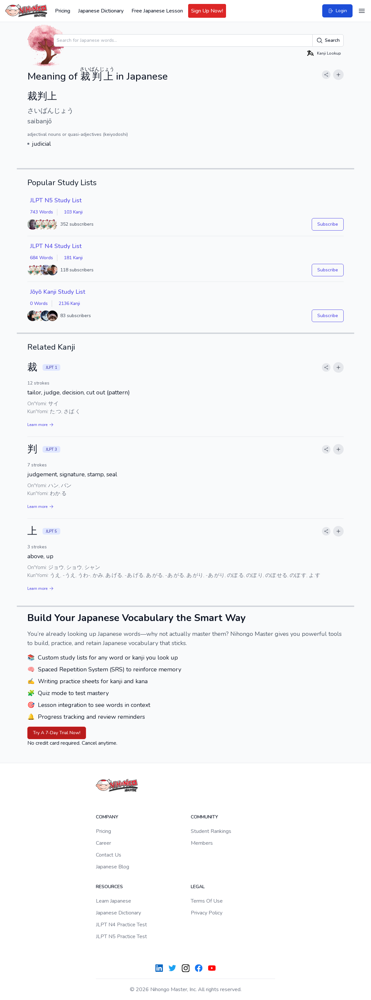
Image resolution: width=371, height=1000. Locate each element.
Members (202, 843)
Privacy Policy (206, 912)
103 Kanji (73, 212)
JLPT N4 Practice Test (121, 924)
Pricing (62, 10)
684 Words (41, 258)
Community (204, 817)
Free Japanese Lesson (157, 10)
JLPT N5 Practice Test (121, 936)
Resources (109, 887)
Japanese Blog (112, 866)
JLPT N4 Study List (56, 246)
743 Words (41, 212)
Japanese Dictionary (101, 10)
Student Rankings (211, 831)
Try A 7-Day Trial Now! (56, 733)
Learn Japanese (113, 901)
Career (103, 843)
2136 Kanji (69, 303)
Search (328, 40)
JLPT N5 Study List (56, 200)
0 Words (39, 303)
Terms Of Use (207, 901)
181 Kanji (73, 258)
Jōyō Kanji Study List (57, 292)
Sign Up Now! (207, 10)
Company (107, 817)
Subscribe (327, 224)
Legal (198, 887)
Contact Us (108, 855)
